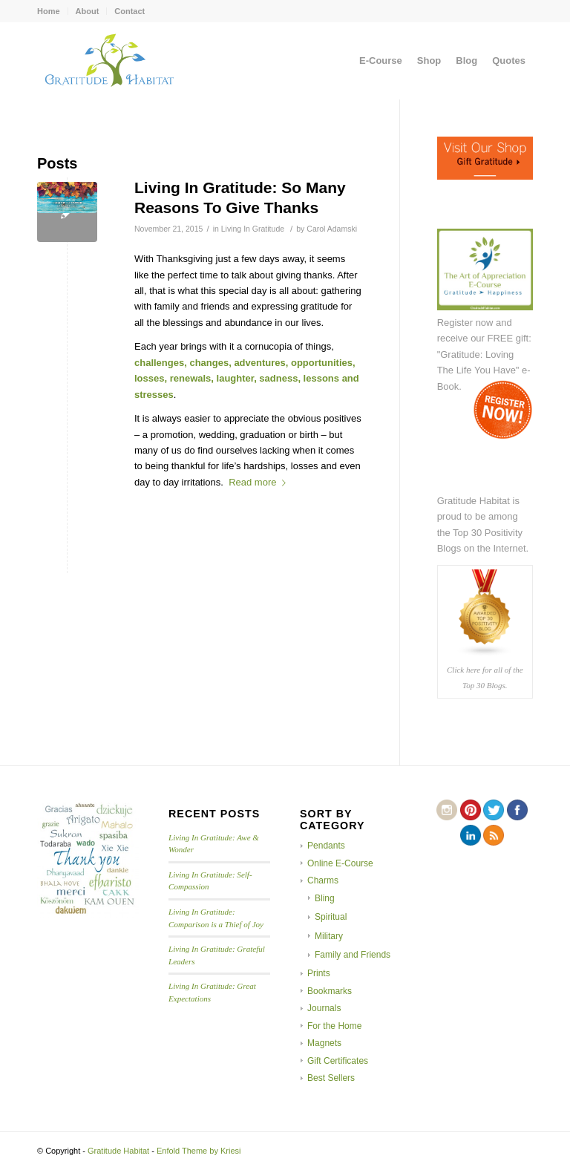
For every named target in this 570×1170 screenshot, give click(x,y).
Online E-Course (340, 863)
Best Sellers (331, 1078)
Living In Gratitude (252, 228)
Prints (318, 973)
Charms (322, 880)
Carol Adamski (332, 228)
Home (48, 11)
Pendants (326, 845)
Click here (463, 669)
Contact (129, 11)
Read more (260, 482)
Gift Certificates (337, 1061)
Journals (324, 1008)
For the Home (334, 1026)
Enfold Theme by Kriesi (199, 1150)
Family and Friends (352, 955)
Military (329, 936)
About (87, 11)
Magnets (324, 1043)
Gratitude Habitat (118, 1150)
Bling (325, 898)
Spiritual (331, 917)
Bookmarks (329, 991)
